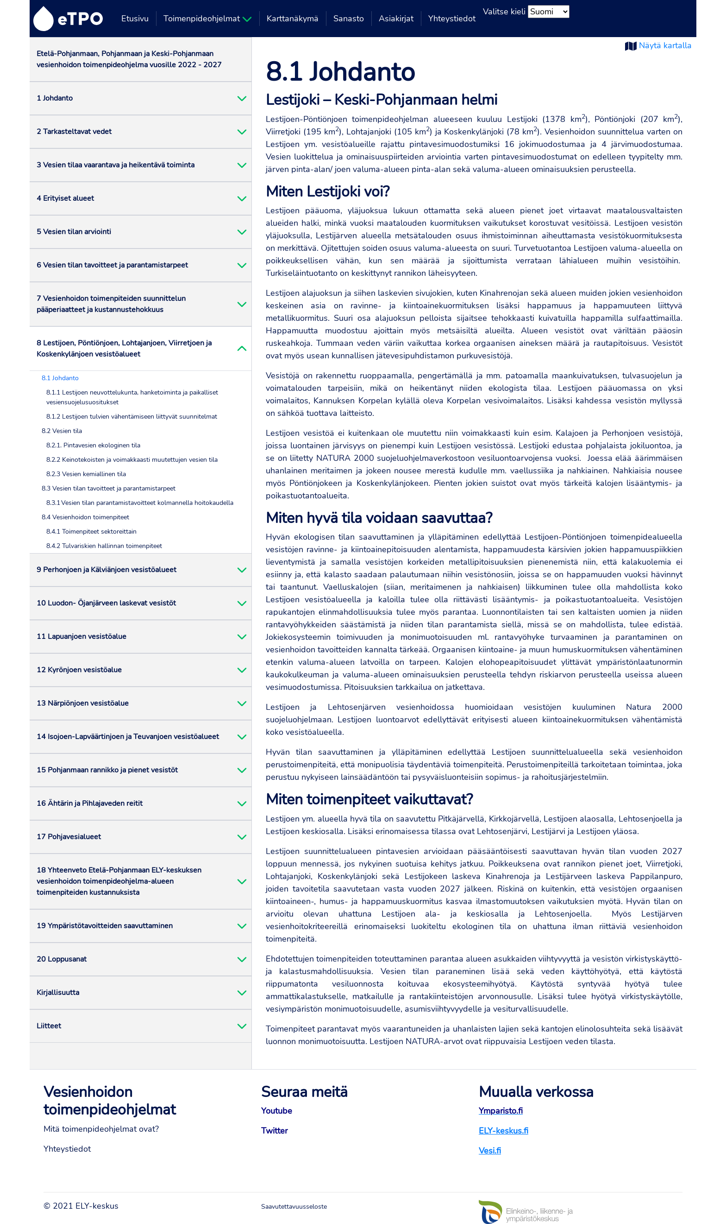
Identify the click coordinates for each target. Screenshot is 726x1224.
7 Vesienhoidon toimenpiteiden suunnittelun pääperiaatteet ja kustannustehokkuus (111, 304)
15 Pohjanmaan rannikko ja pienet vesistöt (107, 770)
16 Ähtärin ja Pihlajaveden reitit (90, 803)
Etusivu (135, 18)
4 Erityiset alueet (65, 198)
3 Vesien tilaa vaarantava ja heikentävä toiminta (115, 165)
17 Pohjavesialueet (69, 837)
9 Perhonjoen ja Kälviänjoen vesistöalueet (106, 570)
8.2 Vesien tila (62, 431)
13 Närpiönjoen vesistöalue (83, 703)
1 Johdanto (55, 98)
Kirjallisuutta (58, 993)
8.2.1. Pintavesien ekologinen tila (93, 445)
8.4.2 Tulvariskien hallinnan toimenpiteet (104, 546)
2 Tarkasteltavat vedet (74, 132)
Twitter (274, 1130)
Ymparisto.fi (501, 1110)
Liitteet (49, 1026)
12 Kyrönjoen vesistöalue (79, 670)
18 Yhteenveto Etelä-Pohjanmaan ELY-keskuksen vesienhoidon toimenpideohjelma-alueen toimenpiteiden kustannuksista (119, 881)
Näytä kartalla (665, 45)
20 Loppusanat (62, 959)
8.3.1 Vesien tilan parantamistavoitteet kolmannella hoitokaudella (139, 502)
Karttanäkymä (293, 18)
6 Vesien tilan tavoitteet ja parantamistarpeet (112, 265)
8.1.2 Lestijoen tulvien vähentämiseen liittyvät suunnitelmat (131, 416)
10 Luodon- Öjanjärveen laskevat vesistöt (106, 603)
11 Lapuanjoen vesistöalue (81, 636)
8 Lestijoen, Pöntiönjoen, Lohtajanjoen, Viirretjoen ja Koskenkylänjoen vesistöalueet (124, 348)
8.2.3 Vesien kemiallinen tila (86, 474)
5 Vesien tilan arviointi (74, 232)
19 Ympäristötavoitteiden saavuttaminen (105, 926)
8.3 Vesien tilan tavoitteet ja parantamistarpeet (108, 488)
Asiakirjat (396, 18)
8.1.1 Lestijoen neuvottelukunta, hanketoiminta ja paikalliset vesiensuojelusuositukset (132, 397)
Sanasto (348, 18)
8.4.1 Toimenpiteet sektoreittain (91, 531)
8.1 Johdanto (60, 378)
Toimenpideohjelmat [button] (207, 18)
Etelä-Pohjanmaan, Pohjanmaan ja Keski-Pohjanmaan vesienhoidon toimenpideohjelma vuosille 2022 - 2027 (129, 59)
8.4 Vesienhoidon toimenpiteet (85, 517)
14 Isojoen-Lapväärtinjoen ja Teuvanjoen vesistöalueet (128, 737)
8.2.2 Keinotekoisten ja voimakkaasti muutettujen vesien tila (132, 459)
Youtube (276, 1110)
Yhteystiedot (452, 18)
